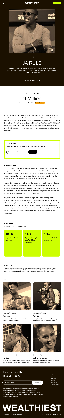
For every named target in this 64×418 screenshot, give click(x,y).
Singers (44, 355)
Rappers (36, 57)
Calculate (33, 151)
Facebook (53, 376)
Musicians (28, 57)
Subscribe (57, 3)
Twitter (53, 380)
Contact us (53, 374)
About (52, 373)
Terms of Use (54, 382)
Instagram (53, 378)
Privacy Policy (54, 384)
